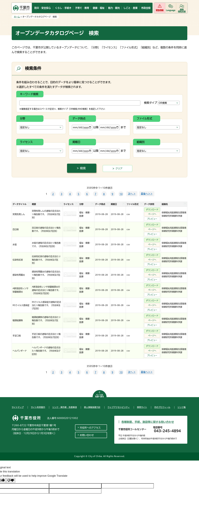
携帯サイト (142, 407)
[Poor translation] (10, 480)
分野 (22, 118)
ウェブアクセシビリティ (119, 407)
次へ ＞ (132, 194)
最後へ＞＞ (147, 194)
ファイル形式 (144, 118)
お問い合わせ (87, 435)
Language (170, 10)
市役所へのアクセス (90, 427)
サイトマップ (18, 407)
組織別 (141, 142)
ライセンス (26, 142)
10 (121, 194)
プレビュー (152, 219)
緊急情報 (159, 10)
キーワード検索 (29, 94)
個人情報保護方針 (92, 407)
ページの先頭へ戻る (99, 395)
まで (112, 127)
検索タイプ (150, 102)
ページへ (152, 214)
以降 (85, 127)
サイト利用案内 (38, 407)
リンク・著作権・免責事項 (64, 407)
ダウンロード (152, 210)
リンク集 (181, 407)
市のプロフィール (162, 407)
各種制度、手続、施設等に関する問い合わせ (147, 422)
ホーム (17, 17)
